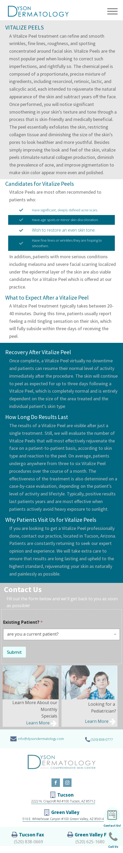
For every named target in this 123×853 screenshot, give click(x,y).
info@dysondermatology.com (41, 738)
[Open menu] (112, 11)
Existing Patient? (23, 622)
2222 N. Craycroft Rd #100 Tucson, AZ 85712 (63, 801)
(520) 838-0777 (102, 739)
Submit (14, 652)
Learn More (38, 723)
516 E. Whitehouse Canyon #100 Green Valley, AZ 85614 (63, 819)
